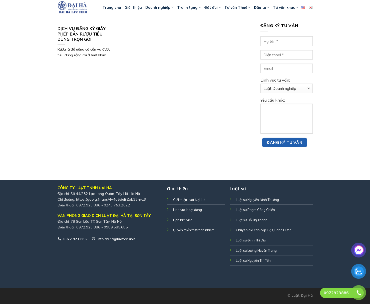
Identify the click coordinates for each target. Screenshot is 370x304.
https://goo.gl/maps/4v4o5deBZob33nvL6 (111, 199)
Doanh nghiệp (159, 7)
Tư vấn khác (285, 7)
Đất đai (212, 7)
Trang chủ (112, 7)
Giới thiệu (133, 7)
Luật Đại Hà (302, 295)
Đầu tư (261, 7)
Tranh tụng (189, 7)
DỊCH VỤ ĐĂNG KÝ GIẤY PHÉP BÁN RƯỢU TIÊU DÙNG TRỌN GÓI (82, 34)
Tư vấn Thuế (237, 7)
